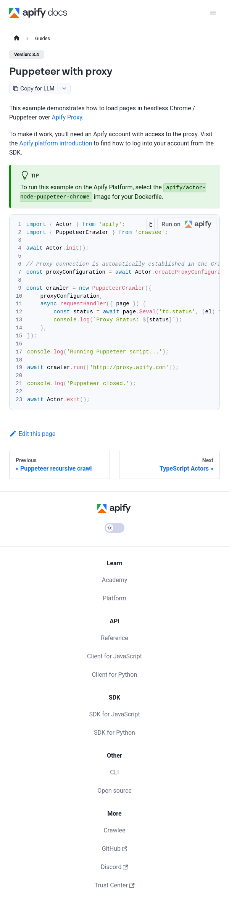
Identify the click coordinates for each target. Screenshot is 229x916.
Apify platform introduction (55, 143)
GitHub (114, 848)
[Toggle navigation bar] (213, 13)
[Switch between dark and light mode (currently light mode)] (114, 528)
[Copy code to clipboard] (151, 225)
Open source (114, 790)
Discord (114, 867)
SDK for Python (114, 732)
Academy (114, 580)
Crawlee (114, 830)
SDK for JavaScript (114, 714)
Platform (114, 598)
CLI (114, 772)
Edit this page (32, 433)
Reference (114, 638)
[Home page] (16, 38)
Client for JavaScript (114, 656)
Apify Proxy (67, 117)
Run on (188, 225)
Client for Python (114, 674)
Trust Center (114, 885)
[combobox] (64, 88)
